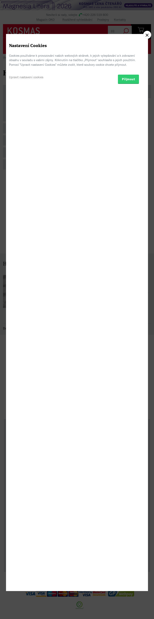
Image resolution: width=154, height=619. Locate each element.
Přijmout (128, 331)
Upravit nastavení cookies (26, 329)
